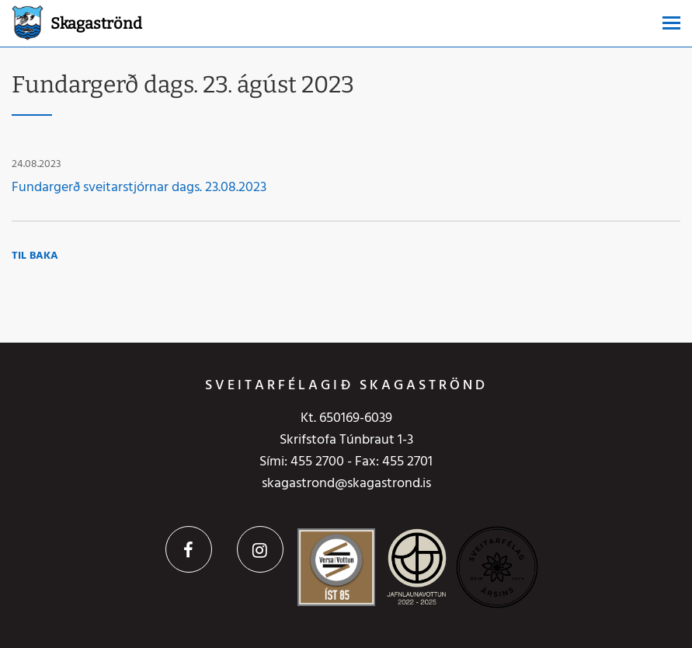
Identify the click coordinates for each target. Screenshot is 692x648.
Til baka (35, 256)
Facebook (188, 549)
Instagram (260, 549)
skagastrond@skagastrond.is (346, 483)
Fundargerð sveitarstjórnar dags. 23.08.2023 (139, 187)
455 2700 (317, 462)
